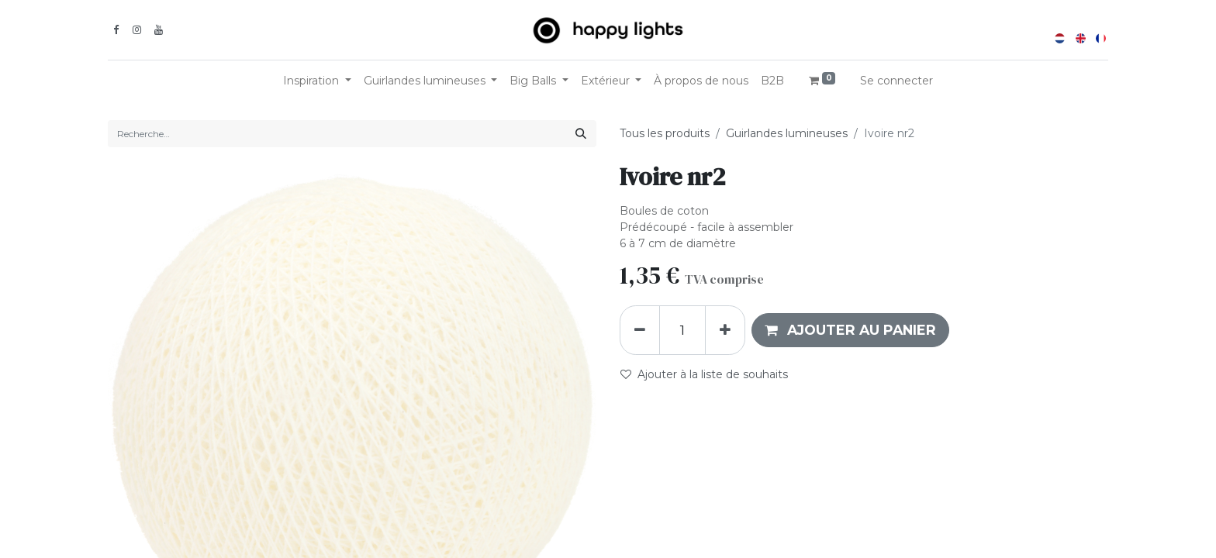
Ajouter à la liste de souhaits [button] (704, 374)
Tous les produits (665, 133)
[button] (850, 330)
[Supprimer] (640, 330)
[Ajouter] (725, 330)
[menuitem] (701, 81)
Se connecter (896, 81)
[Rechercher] (580, 133)
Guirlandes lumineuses (787, 133)
